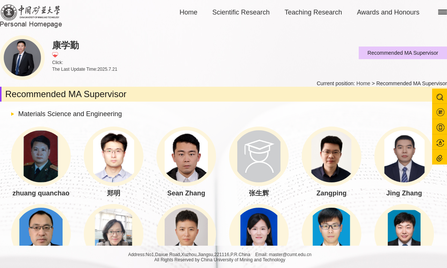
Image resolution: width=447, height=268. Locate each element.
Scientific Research (241, 12)
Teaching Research (313, 12)
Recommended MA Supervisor (403, 53)
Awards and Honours (388, 12)
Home (188, 12)
